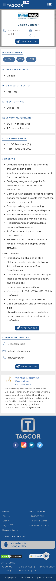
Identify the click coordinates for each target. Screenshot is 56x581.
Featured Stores (38, 521)
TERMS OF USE (22, 567)
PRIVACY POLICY (43, 567)
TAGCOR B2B (36, 516)
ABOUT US (6, 567)
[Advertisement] (28, 479)
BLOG (35, 570)
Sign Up (5, 516)
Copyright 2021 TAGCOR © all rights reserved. (28, 577)
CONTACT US (20, 570)
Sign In (5, 521)
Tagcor (7, 525)
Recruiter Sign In (9, 530)
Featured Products (39, 525)
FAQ (6, 570)
